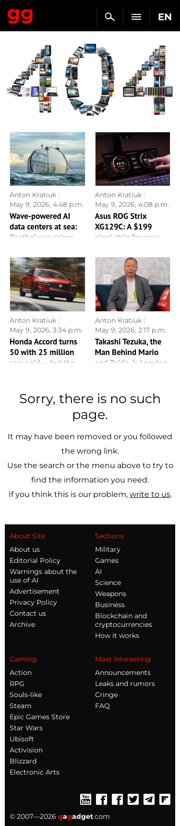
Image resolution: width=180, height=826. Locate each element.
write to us (150, 494)
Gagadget (20, 14)
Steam (21, 705)
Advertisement (35, 591)
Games (107, 560)
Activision (26, 750)
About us (25, 549)
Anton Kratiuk (33, 195)
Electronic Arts (35, 772)
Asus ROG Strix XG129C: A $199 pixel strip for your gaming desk (127, 232)
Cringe (106, 694)
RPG (17, 683)
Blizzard (23, 761)
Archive (22, 624)
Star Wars (26, 728)
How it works (117, 635)
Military (107, 549)
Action (21, 672)
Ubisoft (22, 739)
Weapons (110, 593)
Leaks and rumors (125, 683)
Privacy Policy (33, 602)
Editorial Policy (35, 560)
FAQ (102, 705)
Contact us (28, 613)
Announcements (123, 672)
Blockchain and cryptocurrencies (123, 620)
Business (110, 604)
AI (98, 571)
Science (108, 582)
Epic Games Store (40, 716)
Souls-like (26, 694)
